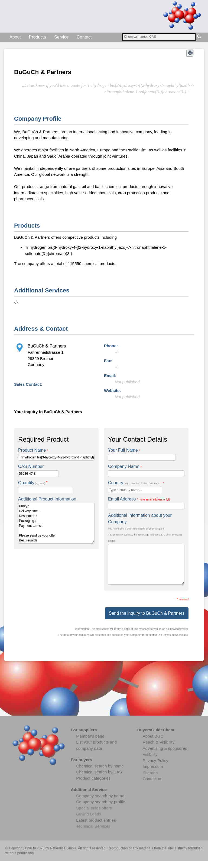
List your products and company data (96, 745)
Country (136, 482)
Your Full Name (124, 450)
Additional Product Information (47, 499)
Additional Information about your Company (140, 518)
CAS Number (31, 466)
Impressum (153, 766)
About (15, 37)
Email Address (139, 499)
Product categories (93, 778)
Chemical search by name (100, 766)
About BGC (153, 736)
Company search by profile (100, 801)
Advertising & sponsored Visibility (165, 751)
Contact (84, 37)
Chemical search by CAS (99, 772)
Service (61, 37)
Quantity (32, 482)
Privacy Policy (155, 760)
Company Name (125, 466)
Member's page (90, 736)
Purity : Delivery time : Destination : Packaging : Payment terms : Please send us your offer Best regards (56, 523)
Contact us (152, 778)
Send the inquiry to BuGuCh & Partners (146, 613)
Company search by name (100, 795)
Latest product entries (96, 820)
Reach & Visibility (158, 742)
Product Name (33, 450)
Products (37, 37)
